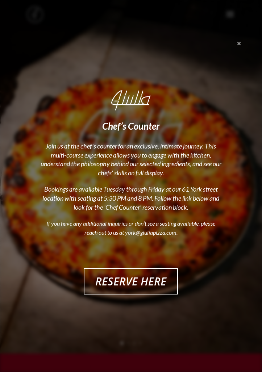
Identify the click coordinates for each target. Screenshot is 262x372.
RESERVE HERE (130, 281)
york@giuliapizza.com (150, 232)
